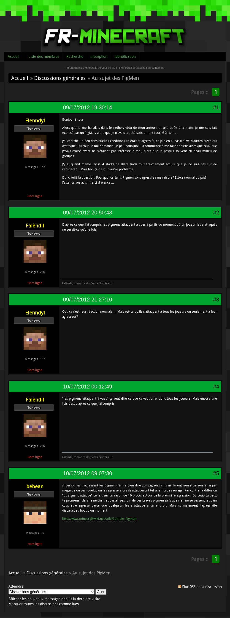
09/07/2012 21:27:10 (87, 300)
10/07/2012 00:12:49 (87, 387)
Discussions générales (60, 78)
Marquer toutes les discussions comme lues (43, 603)
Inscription (98, 56)
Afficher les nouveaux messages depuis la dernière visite (54, 598)
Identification (125, 56)
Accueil (13, 56)
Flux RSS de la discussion (202, 586)
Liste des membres (44, 56)
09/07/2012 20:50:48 (87, 213)
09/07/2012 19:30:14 (87, 108)
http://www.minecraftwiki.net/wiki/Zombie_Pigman (99, 518)
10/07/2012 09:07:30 (87, 473)
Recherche (74, 56)
